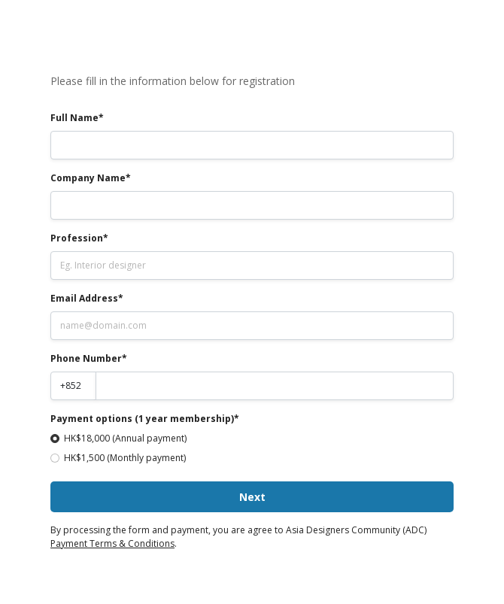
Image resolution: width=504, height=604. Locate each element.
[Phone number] (275, 386)
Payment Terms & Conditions (112, 543)
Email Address (84, 298)
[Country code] (73, 386)
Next (252, 497)
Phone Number (86, 358)
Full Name (74, 117)
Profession (76, 238)
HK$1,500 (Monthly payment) (125, 457)
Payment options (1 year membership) (142, 418)
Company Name (88, 177)
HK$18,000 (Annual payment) (125, 438)
